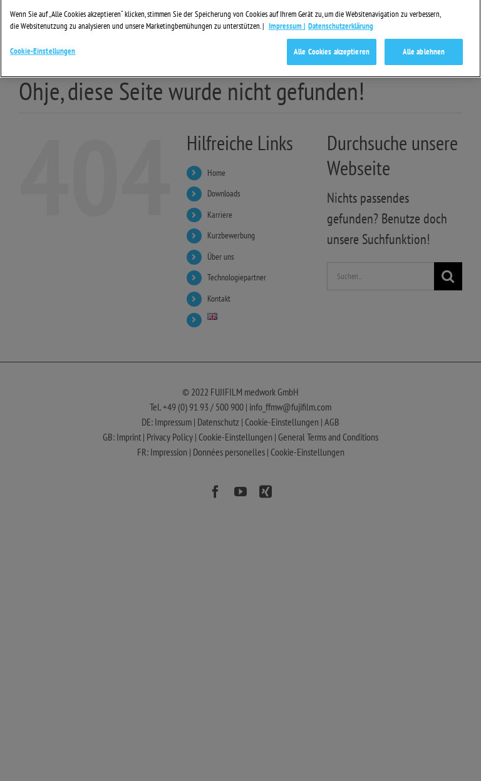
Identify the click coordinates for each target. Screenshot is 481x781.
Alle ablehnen (424, 46)
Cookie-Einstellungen (43, 46)
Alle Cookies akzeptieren (332, 46)
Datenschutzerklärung (340, 21)
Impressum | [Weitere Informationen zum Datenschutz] (287, 21)
